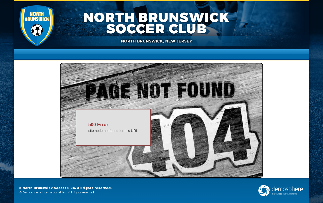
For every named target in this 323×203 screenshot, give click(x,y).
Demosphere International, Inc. (44, 192)
